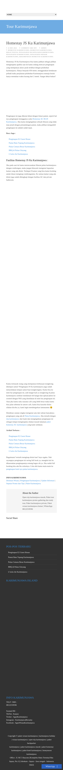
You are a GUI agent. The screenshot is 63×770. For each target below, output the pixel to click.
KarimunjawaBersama (23, 720)
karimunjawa (14, 747)
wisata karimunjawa (20, 740)
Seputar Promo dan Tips (15, 483)
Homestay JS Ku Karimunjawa (30, 43)
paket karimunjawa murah (30, 747)
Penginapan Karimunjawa (17, 54)
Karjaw (16, 714)
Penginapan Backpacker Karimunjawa (36, 52)
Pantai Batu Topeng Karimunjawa (21, 143)
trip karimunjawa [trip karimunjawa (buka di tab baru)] (12, 419)
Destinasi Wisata (12, 481)
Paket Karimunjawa (33, 483)
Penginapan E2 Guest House (19, 139)
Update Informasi (47, 481)
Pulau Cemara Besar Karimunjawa (22, 147)
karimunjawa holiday (47, 736)
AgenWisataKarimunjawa (25, 723)
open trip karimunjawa (37, 740)
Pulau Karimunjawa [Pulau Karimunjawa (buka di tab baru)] (32, 416)
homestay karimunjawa (18, 50)
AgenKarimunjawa (20, 717)
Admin (44, 48)
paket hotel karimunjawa (32, 750)
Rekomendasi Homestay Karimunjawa (36, 56)
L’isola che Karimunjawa (18, 154)
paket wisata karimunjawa (28, 736)
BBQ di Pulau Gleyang (17, 150)
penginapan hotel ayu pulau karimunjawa (21, 469)
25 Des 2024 (12, 48)
